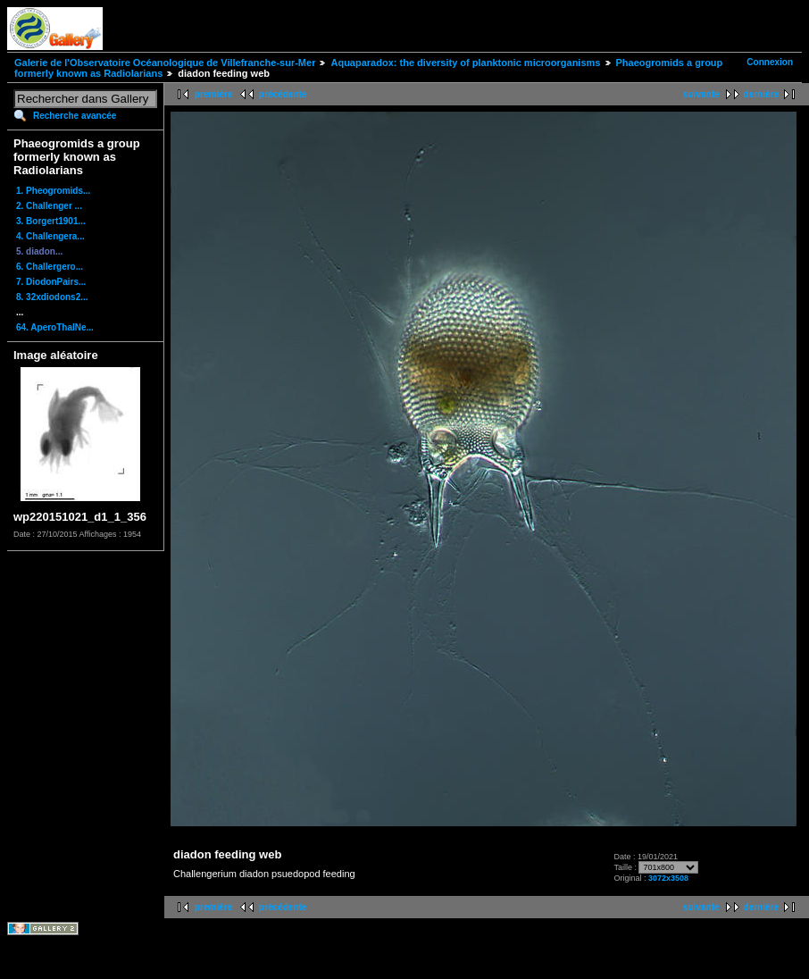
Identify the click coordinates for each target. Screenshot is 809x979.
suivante (701, 94)
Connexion (769, 62)
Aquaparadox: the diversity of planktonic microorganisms (465, 62)
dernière (761, 94)
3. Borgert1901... (51, 221)
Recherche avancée (74, 116)
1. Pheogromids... (53, 191)
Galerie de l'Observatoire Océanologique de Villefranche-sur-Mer (164, 62)
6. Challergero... (49, 267)
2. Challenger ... (49, 206)
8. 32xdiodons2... (52, 297)
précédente (282, 94)
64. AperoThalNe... (55, 327)
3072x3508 (668, 878)
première (213, 94)
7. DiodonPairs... (51, 282)
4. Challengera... (50, 236)
